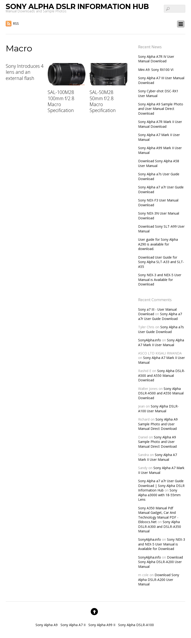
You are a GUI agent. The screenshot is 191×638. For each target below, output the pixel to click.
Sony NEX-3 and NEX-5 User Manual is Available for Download (159, 279)
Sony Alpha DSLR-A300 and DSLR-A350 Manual (159, 526)
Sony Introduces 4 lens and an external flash (25, 72)
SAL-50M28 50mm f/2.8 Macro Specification (103, 101)
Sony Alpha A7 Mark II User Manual (161, 342)
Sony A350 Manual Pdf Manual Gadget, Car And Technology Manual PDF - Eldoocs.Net (158, 515)
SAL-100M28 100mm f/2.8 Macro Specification (61, 101)
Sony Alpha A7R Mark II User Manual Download (160, 123)
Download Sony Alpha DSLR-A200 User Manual (160, 562)
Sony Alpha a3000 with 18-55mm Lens (159, 495)
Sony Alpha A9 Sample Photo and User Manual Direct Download (160, 109)
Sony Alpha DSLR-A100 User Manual (158, 408)
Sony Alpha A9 (46, 625)
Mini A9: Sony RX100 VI (155, 69)
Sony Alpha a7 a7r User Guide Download (160, 316)
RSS (16, 23)
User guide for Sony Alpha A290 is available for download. (158, 244)
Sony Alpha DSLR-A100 (136, 625)
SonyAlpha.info (149, 340)
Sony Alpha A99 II (101, 625)
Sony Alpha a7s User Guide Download (161, 329)
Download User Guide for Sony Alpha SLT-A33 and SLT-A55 (161, 262)
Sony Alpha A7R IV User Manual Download (156, 58)
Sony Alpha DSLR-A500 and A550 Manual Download (161, 375)
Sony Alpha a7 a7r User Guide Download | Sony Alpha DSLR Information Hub (161, 485)
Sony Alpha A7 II (72, 625)
